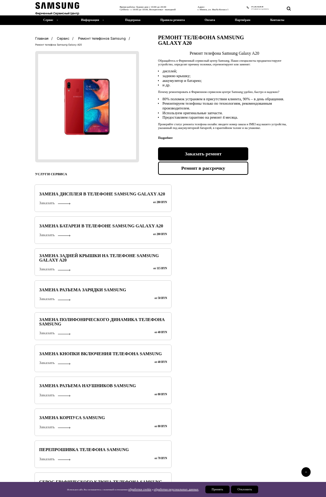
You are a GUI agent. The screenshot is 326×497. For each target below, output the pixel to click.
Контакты (277, 20)
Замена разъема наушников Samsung (194, 213)
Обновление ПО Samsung (126, 258)
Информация (90, 20)
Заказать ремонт (189, 152)
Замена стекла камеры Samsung (256, 258)
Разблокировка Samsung (191, 258)
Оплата (210, 20)
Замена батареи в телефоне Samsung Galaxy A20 (129, 191)
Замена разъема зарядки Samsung (257, 191)
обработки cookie (148, 492)
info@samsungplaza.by (252, 8)
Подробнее (237, 441)
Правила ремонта (172, 20)
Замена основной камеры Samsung (63, 258)
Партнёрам (242, 20)
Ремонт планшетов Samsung (126, 456)
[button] (304, 378)
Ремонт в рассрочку (259, 152)
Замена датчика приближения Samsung (59, 303)
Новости (232, 477)
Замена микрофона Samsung (260, 235)
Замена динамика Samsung (193, 280)
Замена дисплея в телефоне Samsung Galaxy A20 (64, 191)
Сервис (231, 468)
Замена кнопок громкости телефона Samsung (128, 281)
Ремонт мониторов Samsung (269, 456)
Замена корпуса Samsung (257, 213)
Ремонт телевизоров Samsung (198, 456)
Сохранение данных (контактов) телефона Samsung (189, 236)
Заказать (44, 199)
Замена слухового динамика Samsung (252, 281)
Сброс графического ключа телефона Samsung (129, 236)
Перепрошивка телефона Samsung (62, 236)
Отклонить (233, 492)
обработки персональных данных (177, 492)
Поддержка (132, 20)
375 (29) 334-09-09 (248, 6)
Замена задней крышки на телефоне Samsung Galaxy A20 (193, 191)
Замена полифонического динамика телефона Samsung (63, 213)
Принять (210, 492)
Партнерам (234, 485)
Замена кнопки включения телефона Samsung (129, 213)
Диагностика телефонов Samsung (61, 281)
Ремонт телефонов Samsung (56, 456)
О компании (234, 473)
